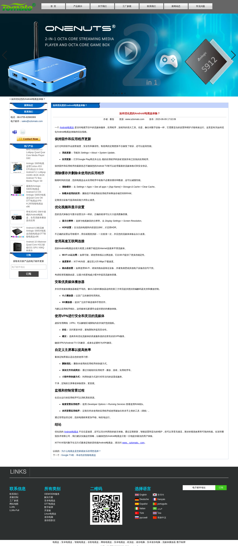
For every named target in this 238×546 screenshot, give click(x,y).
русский (143, 517)
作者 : (106, 119)
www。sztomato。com (133, 442)
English (143, 494)
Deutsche (144, 499)
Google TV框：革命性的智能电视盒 (78, 455)
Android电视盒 (67, 127)
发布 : (152, 119)
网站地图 (14, 504)
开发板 (47, 510)
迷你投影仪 (49, 520)
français (161, 499)
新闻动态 (176, 6)
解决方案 (48, 497)
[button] (113, 93)
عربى (159, 508)
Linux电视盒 (50, 513)
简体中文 (161, 517)
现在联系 (28, 139)
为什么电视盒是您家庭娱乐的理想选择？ (81, 451)
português (162, 504)
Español (143, 504)
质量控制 (14, 497)
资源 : (122, 119)
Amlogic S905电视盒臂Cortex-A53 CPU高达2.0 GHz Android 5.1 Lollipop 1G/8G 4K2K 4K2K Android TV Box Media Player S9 (36, 173)
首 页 (53, 6)
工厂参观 (126, 6)
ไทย (159, 513)
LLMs (12, 507)
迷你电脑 (48, 517)
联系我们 (151, 6)
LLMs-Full (14, 510)
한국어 (160, 494)
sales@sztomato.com (32, 121)
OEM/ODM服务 (52, 494)
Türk (142, 513)
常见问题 (200, 6)
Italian (142, 508)
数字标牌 (48, 507)
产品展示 (77, 6)
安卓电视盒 (49, 500)
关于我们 (102, 6)
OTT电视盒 (49, 504)
